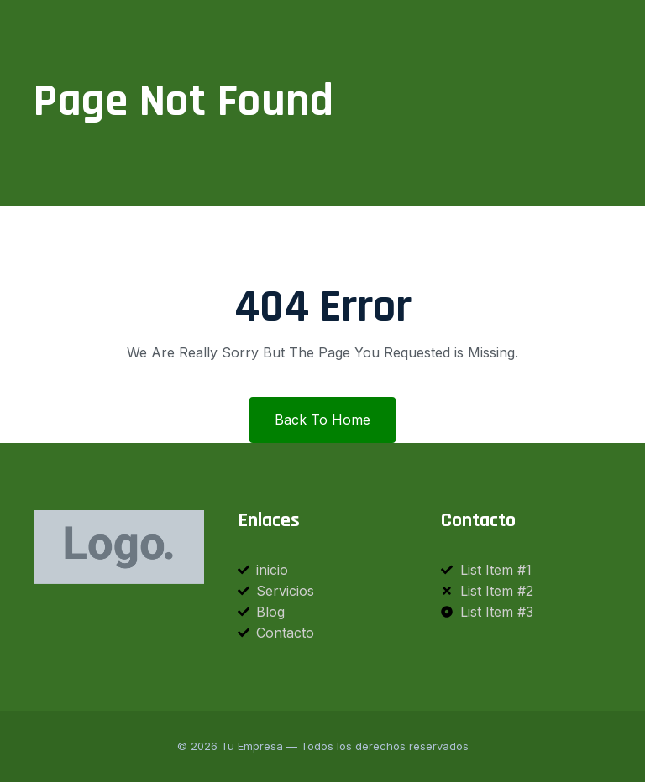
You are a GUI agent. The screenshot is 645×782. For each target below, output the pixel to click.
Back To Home (322, 419)
